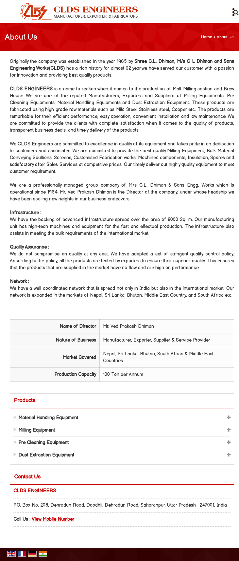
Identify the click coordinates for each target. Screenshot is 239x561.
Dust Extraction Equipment (46, 455)
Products (24, 401)
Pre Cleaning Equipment (43, 442)
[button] (53, 519)
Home (206, 37)
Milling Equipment (36, 430)
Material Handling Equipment (48, 418)
